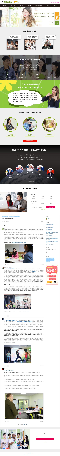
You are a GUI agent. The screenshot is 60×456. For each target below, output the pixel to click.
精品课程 (4, 5)
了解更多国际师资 (30, 182)
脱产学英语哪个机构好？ (12, 216)
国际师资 (30, 5)
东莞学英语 (18, 216)
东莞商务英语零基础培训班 (49, 230)
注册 (27, 424)
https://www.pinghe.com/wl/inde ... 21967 (22, 311)
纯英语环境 (34, 271)
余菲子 (5, 228)
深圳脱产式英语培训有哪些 (49, 227)
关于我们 (55, 5)
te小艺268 (5, 267)
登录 (24, 424)
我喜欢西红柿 (6, 368)
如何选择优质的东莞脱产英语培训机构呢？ (24, 321)
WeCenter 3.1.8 (40, 454)
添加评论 (7, 221)
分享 (42, 221)
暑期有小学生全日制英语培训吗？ (50, 244)
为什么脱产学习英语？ (5, 216)
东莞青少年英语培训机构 (49, 235)
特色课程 (13, 5)
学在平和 (47, 5)
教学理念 (21, 5)
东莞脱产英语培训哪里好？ (10, 268)
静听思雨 (49, 218)
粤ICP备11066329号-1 (26, 454)
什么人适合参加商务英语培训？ (50, 224)
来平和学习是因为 (38, 5)
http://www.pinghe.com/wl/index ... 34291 (19, 242)
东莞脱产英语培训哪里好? (9, 370)
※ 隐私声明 (43, 209)
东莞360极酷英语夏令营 (49, 229)
